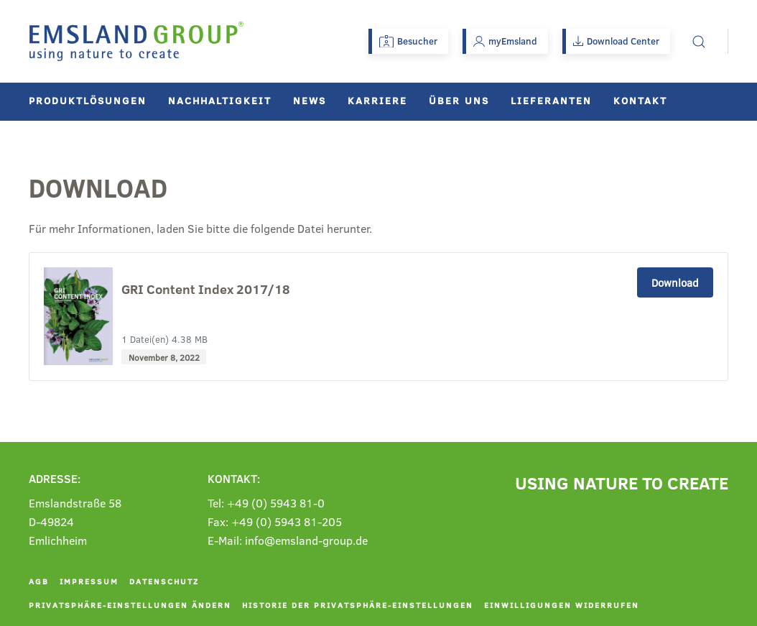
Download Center (616, 40)
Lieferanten (551, 100)
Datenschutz (164, 581)
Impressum (89, 581)
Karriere (377, 100)
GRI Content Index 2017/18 (205, 290)
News (309, 100)
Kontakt (640, 100)
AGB (39, 581)
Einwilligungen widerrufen (561, 604)
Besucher (408, 40)
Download (675, 282)
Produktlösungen (88, 100)
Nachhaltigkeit (219, 100)
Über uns (459, 100)
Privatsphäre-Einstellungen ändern (130, 604)
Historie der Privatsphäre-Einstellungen (357, 604)
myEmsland (505, 40)
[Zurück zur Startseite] (136, 41)
